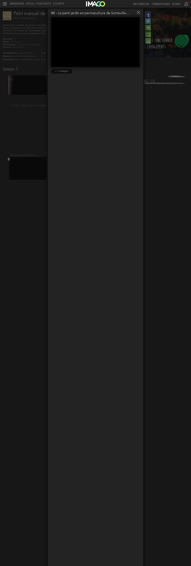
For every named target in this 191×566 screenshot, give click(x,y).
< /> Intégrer (61, 71)
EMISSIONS (17, 4)
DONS (176, 4)
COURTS (58, 4)
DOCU (30, 4)
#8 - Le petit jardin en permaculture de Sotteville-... (90, 13)
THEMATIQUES (160, 4)
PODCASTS (43, 4)
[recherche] (140, 4)
